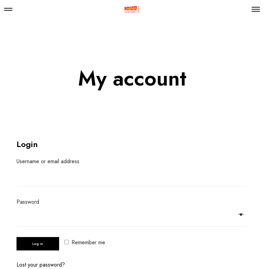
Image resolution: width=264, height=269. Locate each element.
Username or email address (50, 161)
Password (30, 202)
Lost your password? (40, 265)
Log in (37, 243)
